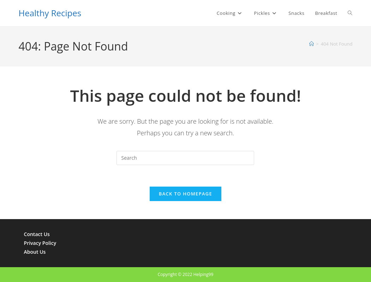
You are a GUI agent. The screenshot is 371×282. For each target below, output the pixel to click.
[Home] (311, 44)
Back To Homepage (185, 193)
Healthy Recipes (50, 13)
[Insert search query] (185, 158)
